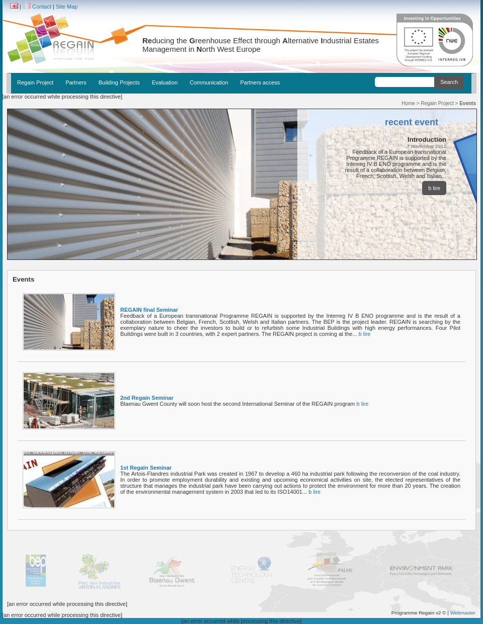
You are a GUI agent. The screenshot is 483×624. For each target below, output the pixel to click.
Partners (76, 82)
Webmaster (462, 612)
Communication (209, 82)
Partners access (260, 82)
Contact (41, 7)
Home (408, 103)
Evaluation (165, 82)
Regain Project (35, 82)
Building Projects (119, 82)
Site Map (66, 7)
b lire (434, 188)
